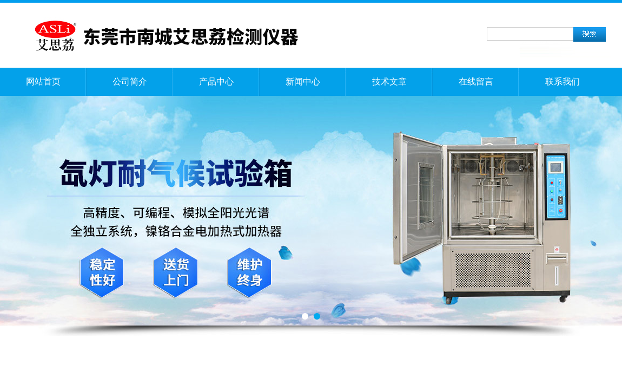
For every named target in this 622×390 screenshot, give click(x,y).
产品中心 (216, 81)
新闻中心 (303, 81)
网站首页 (43, 81)
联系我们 (562, 81)
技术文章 (389, 81)
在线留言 (476, 81)
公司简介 (130, 81)
